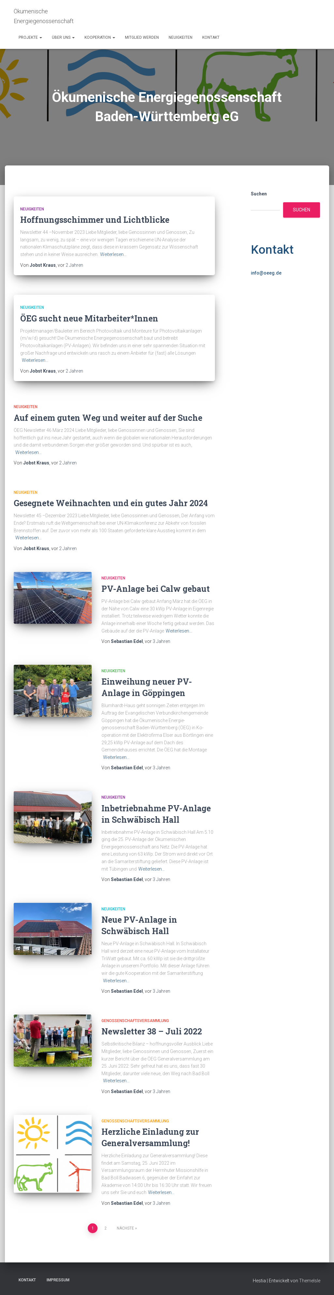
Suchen (259, 193)
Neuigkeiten (180, 37)
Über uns (63, 37)
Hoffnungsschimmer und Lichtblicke (94, 219)
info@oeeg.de (266, 273)
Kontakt (211, 37)
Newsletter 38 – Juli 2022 (151, 1031)
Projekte (30, 37)
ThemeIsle (309, 1280)
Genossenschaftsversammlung (135, 1020)
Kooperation (99, 37)
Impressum (58, 1280)
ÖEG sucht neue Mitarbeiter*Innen (89, 318)
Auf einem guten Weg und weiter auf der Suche (108, 417)
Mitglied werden (142, 37)
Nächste (125, 1228)
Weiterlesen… (113, 254)
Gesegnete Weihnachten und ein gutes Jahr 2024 (111, 503)
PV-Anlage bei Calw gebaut (155, 588)
